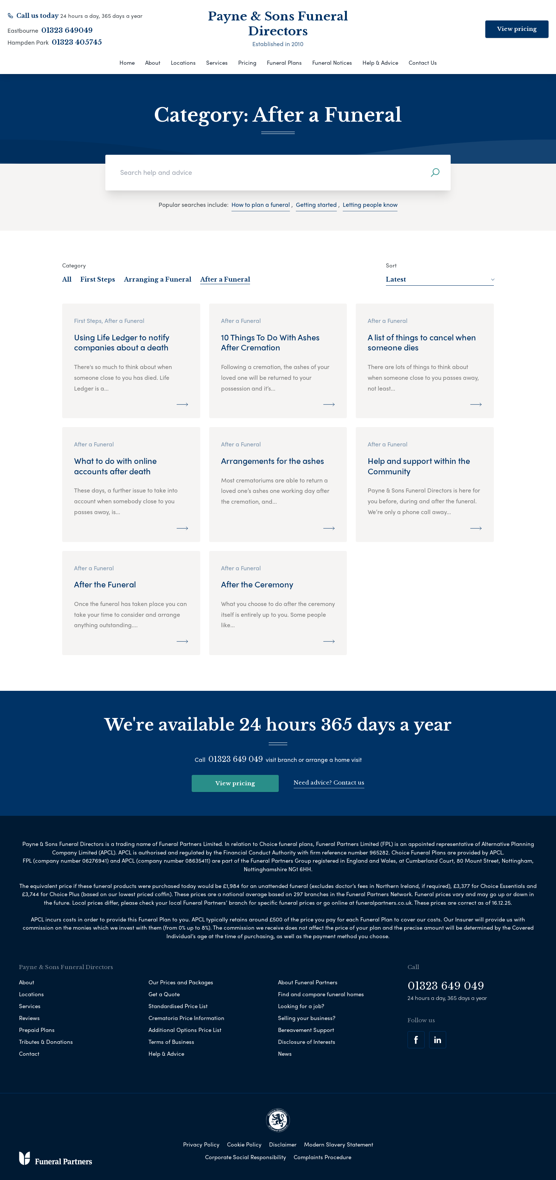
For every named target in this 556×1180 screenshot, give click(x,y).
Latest (440, 279)
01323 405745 (77, 42)
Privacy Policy (201, 1144)
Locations (183, 62)
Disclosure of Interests (306, 1042)
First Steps (97, 279)
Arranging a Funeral (157, 279)
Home (127, 62)
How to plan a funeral (260, 204)
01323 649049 (67, 30)
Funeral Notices (332, 62)
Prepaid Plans (37, 1030)
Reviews (29, 1018)
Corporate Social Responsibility (245, 1157)
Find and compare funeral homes (321, 994)
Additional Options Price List (184, 1030)
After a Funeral (225, 279)
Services (217, 62)
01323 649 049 (235, 759)
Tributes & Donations (46, 1042)
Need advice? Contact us (329, 782)
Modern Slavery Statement (338, 1144)
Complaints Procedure (322, 1157)
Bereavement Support (306, 1030)
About (152, 62)
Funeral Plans (284, 62)
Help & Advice (380, 62)
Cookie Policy (244, 1144)
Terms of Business (171, 1042)
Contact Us (423, 62)
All (66, 279)
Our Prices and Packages (180, 982)
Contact (29, 1053)
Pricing (247, 62)
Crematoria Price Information (186, 1018)
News (285, 1053)
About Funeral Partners (308, 982)
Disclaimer (283, 1144)
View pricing (517, 28)
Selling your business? (306, 1018)
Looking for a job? (301, 1006)
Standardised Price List (178, 1006)
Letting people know (370, 204)
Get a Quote (164, 994)
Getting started (316, 204)
